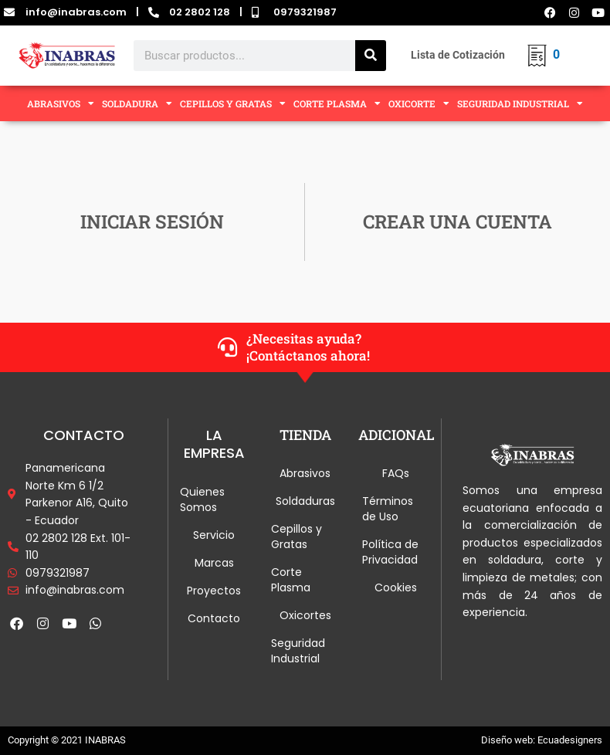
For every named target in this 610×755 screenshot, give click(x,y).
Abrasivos (305, 473)
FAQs (395, 473)
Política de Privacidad (390, 552)
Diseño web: (508, 740)
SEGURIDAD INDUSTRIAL (520, 103)
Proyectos (214, 590)
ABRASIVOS (60, 103)
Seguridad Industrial (298, 650)
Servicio (214, 535)
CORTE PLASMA (337, 103)
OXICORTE (418, 103)
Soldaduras (305, 501)
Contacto (214, 618)
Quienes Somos (202, 499)
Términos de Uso (387, 508)
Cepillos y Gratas (296, 536)
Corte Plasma (290, 579)
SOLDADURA (137, 103)
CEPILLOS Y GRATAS (233, 103)
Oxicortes (305, 615)
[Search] (370, 55)
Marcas (214, 562)
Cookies (395, 587)
